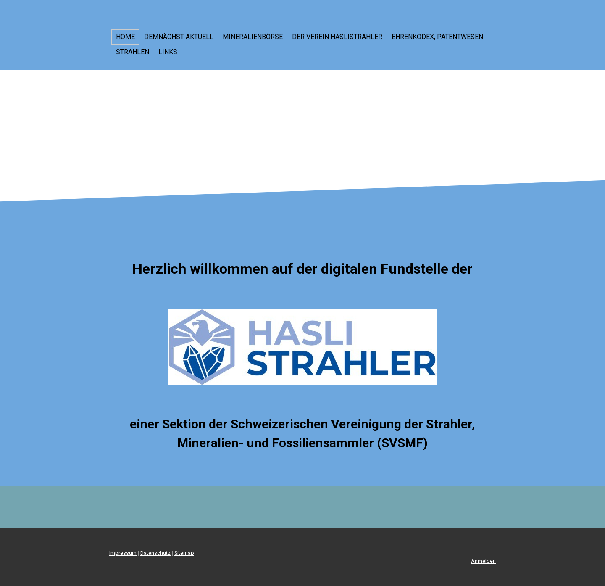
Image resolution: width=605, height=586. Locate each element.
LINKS (167, 52)
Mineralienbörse (253, 37)
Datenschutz (155, 553)
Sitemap (184, 553)
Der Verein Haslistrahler (337, 37)
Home (125, 37)
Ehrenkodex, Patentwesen (437, 37)
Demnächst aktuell (178, 37)
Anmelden (483, 561)
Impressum (123, 553)
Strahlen (132, 52)
